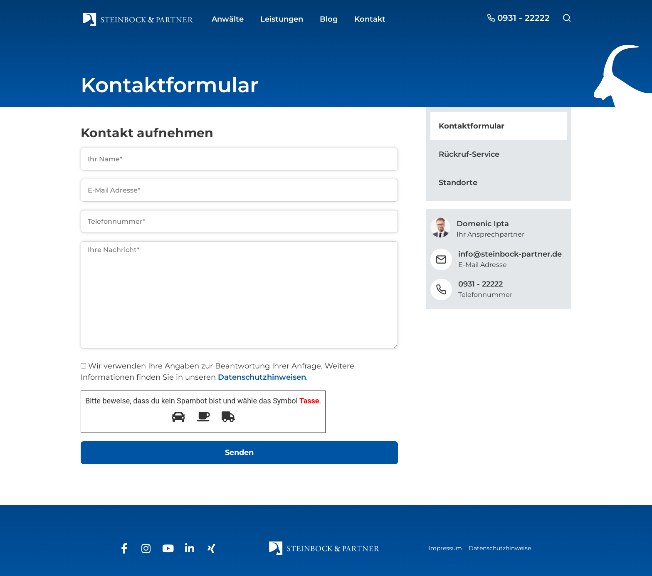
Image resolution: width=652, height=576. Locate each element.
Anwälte (228, 19)
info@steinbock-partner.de (510, 254)
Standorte (458, 182)
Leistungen (281, 19)
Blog (329, 19)
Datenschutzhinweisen (262, 377)
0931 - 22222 (480, 284)
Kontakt (369, 19)
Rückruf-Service (469, 154)
